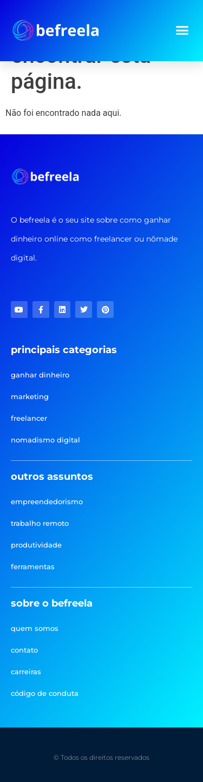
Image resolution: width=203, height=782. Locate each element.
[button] (182, 30)
